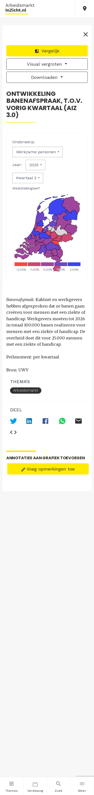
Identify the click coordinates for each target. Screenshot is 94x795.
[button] (84, 9)
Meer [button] (82, 786)
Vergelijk (47, 50)
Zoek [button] (58, 786)
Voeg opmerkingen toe (48, 469)
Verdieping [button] (35, 786)
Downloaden (45, 77)
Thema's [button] (11, 786)
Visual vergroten (45, 64)
